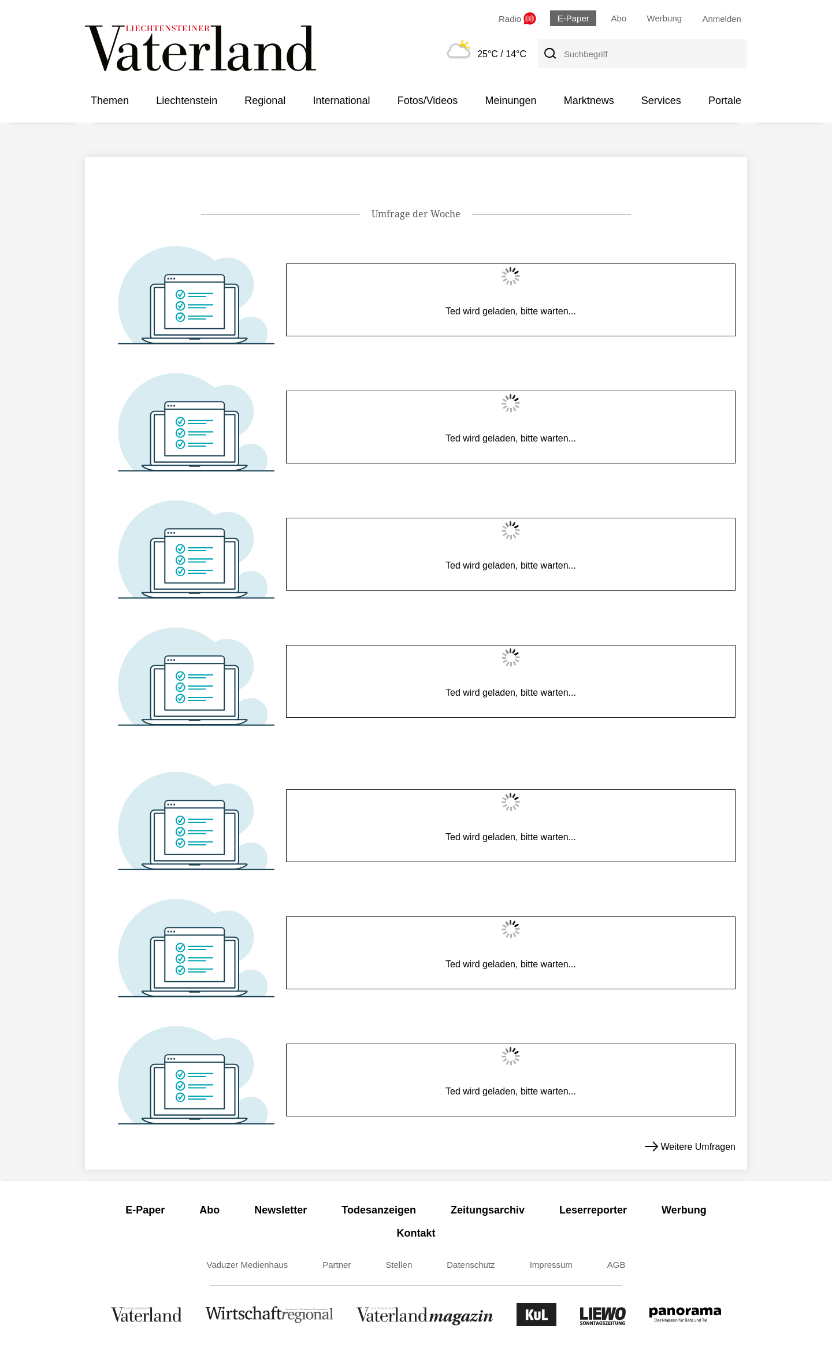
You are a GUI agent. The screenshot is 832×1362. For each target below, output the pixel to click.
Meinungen (510, 100)
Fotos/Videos (428, 100)
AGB (616, 1265)
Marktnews (589, 100)
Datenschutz (471, 1265)
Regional (264, 100)
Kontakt (416, 1233)
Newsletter (280, 1210)
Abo (619, 18)
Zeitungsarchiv (488, 1210)
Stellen (398, 1265)
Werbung (664, 18)
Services (661, 100)
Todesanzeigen (378, 1210)
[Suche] (549, 53)
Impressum (551, 1265)
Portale (724, 100)
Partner (336, 1265)
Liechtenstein (186, 100)
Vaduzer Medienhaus (247, 1265)
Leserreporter (593, 1210)
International (341, 100)
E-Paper (573, 18)
